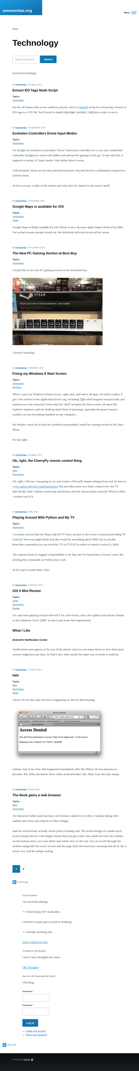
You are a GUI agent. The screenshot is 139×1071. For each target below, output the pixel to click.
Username (27, 991)
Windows (17, 387)
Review (16, 608)
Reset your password (36, 1035)
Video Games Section (35, 942)
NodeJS (83, 107)
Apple (15, 220)
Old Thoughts (30, 967)
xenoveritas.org (17, 10)
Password (27, 1005)
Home (15, 29)
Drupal (27, 1059)
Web (15, 471)
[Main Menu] (129, 12)
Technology (18, 100)
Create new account (36, 1031)
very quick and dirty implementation (36, 486)
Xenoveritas (20, 84)
